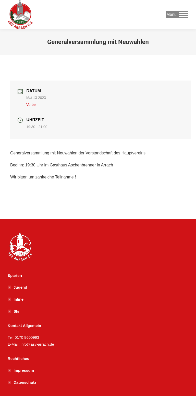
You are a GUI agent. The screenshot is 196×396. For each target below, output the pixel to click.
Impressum (24, 370)
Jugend (20, 287)
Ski (16, 311)
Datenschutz (25, 382)
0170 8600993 (27, 337)
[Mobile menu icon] (177, 14)
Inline (18, 299)
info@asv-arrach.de (37, 344)
